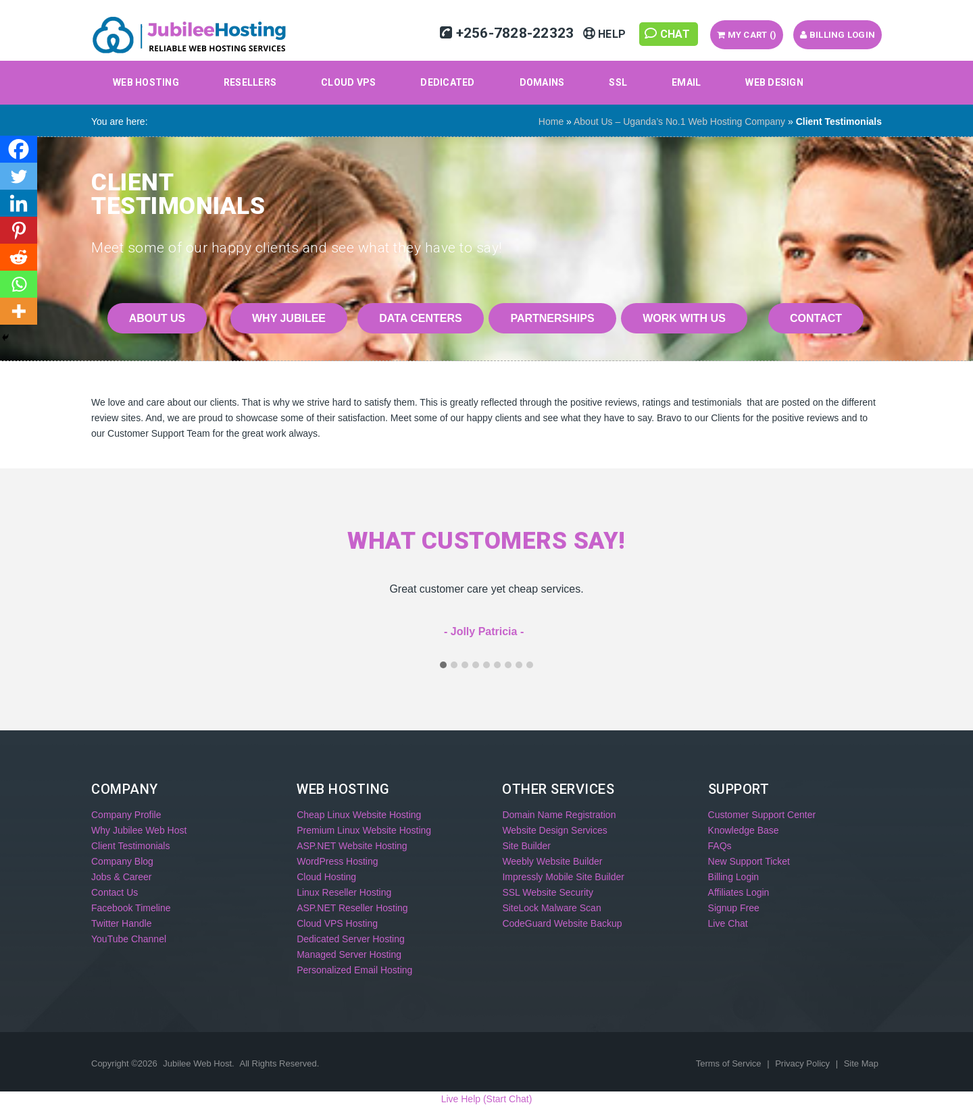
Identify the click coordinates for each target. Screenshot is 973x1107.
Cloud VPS (348, 82)
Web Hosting (146, 82)
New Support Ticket (749, 861)
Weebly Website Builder (552, 861)
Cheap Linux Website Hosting (359, 814)
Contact (816, 318)
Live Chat (728, 923)
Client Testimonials (130, 845)
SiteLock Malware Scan (551, 907)
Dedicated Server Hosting (351, 939)
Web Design (774, 82)
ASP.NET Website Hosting (352, 845)
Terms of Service (730, 1063)
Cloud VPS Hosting (337, 923)
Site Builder (526, 845)
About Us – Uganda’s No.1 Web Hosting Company (679, 121)
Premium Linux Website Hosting (364, 830)
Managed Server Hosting (349, 954)
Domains (542, 82)
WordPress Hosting (337, 861)
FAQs (720, 845)
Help (606, 34)
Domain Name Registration (559, 814)
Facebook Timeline (131, 907)
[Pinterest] (18, 230)
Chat (669, 33)
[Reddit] (18, 257)
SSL (618, 82)
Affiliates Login (739, 892)
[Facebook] (18, 149)
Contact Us (114, 892)
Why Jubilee (289, 318)
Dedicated (447, 82)
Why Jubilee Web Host (138, 830)
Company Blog (122, 861)
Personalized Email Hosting (354, 970)
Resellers (250, 82)
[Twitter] (18, 176)
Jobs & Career (121, 876)
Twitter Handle (121, 923)
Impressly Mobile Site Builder (563, 876)
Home (551, 121)
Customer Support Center (762, 814)
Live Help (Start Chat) (486, 1099)
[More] (18, 311)
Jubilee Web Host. (198, 1063)
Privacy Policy (803, 1063)
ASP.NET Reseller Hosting (352, 907)
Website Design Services (554, 830)
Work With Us (684, 318)
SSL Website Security (547, 892)
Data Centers (420, 318)
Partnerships (552, 318)
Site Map (861, 1063)
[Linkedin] (18, 203)
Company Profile (126, 814)
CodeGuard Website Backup (562, 923)
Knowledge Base (743, 830)
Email (686, 82)
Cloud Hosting (326, 876)
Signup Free (733, 907)
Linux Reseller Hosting (344, 892)
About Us (157, 318)
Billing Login (837, 35)
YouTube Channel (128, 939)
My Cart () (746, 35)
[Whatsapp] (18, 284)
